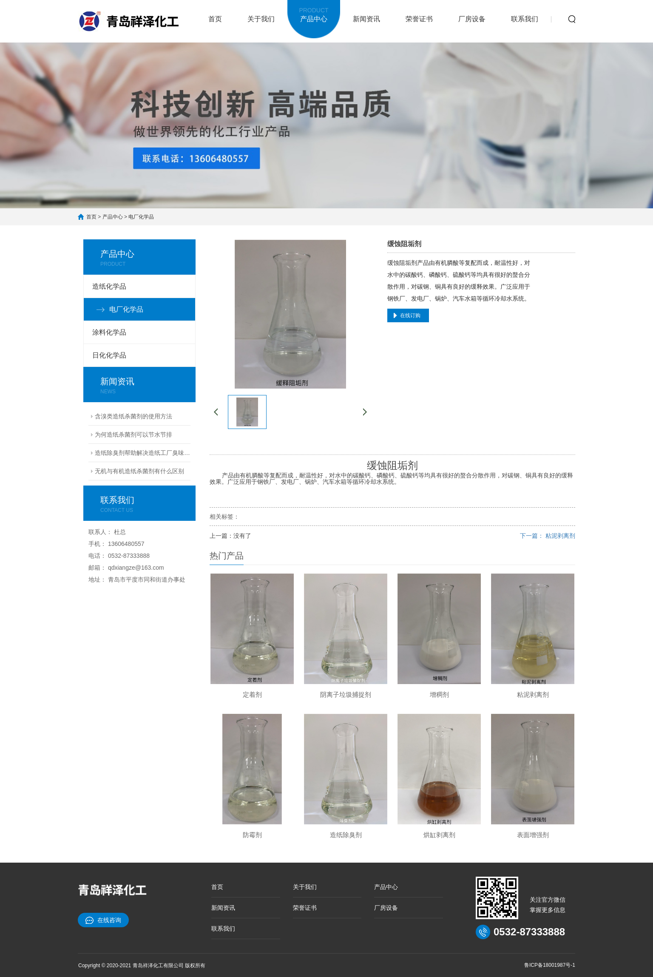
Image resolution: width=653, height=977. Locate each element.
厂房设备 (471, 19)
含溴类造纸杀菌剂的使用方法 (133, 416)
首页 (215, 19)
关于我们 (261, 19)
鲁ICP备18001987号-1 (549, 965)
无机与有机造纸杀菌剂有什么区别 (139, 471)
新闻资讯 (366, 19)
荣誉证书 (419, 19)
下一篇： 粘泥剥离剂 (547, 535)
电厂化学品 (141, 217)
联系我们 (524, 19)
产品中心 (313, 14)
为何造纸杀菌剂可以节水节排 (133, 434)
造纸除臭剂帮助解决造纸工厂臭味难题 (142, 452)
